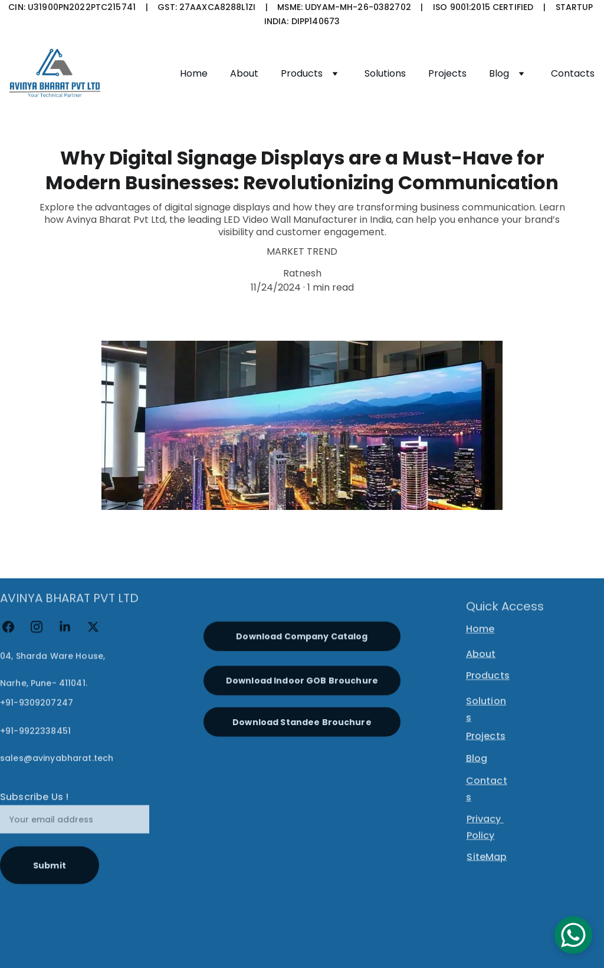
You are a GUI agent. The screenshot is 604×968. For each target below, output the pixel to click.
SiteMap (487, 858)
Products (302, 73)
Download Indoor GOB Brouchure (302, 684)
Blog (499, 73)
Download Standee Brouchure (302, 727)
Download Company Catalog (301, 640)
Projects (447, 73)
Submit (49, 879)
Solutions (385, 73)
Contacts (573, 73)
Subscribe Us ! (34, 811)
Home (194, 73)
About (244, 73)
